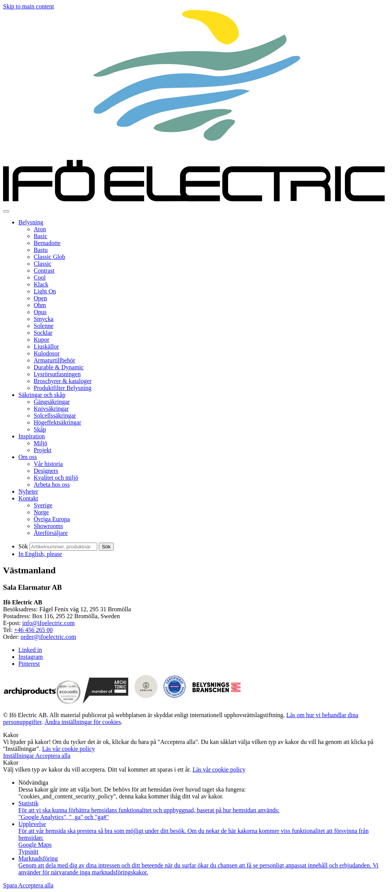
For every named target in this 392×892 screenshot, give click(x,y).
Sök (23, 546)
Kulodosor (47, 353)
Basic (40, 236)
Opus (40, 312)
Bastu (40, 250)
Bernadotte (47, 243)
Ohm (40, 305)
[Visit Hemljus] (146, 702)
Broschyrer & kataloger (62, 381)
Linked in (30, 650)
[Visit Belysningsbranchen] (216, 702)
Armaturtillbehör (54, 360)
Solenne (44, 326)
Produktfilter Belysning (62, 388)
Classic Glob (49, 256)
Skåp (40, 429)
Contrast (44, 270)
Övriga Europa (52, 519)
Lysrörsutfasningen (57, 374)
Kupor (41, 339)
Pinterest (29, 663)
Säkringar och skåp (41, 395)
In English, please (40, 554)
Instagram (30, 656)
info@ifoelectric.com (48, 623)
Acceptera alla (52, 755)
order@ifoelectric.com (48, 637)
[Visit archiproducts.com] (30, 702)
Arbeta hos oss (52, 484)
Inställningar (19, 755)
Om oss (27, 457)
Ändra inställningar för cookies (82, 722)
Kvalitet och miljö (56, 477)
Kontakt (28, 498)
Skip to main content (28, 6)
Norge (41, 512)
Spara (10, 885)
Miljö (40, 443)
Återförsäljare (51, 533)
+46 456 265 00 (33, 630)
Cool (40, 277)
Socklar (43, 332)
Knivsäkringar (51, 408)
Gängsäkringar (52, 401)
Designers (46, 470)
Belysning (30, 222)
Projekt (42, 450)
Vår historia (48, 464)
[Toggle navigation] (6, 211)
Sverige (43, 505)
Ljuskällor (46, 346)
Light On (45, 291)
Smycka (44, 319)
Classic (42, 263)
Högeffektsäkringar (57, 422)
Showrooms (48, 526)
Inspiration (31, 436)
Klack (41, 284)
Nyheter (28, 491)
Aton (40, 229)
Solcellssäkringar (55, 415)
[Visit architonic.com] (105, 702)
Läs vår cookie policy (68, 749)
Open (40, 298)
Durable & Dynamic (59, 367)
